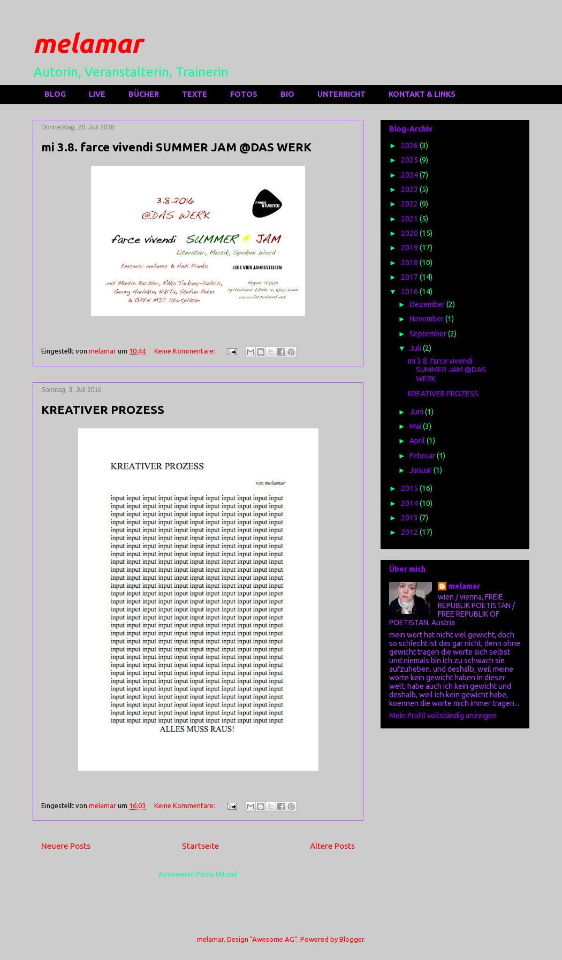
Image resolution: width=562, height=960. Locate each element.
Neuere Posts (65, 845)
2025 (410, 160)
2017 (410, 277)
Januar (421, 470)
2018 (410, 262)
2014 (410, 503)
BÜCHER (143, 94)
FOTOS (243, 94)
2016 (410, 291)
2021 (410, 218)
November (427, 318)
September (428, 333)
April (418, 440)
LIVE (97, 94)
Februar (423, 455)
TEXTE (194, 94)
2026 (410, 145)
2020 (410, 233)
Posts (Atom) (217, 874)
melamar (87, 43)
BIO (287, 94)
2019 (410, 247)
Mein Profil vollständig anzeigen (443, 715)
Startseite (200, 845)
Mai (416, 426)
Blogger (351, 939)
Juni (417, 412)
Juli (416, 348)
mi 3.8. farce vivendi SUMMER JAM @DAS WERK (176, 146)
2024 (410, 175)
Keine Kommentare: (185, 351)
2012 (410, 532)
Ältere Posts (332, 845)
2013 (410, 517)
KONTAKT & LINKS (422, 94)
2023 (410, 189)
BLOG (55, 94)
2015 (410, 488)
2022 (410, 203)
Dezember (427, 304)
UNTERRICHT (341, 94)
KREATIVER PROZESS (102, 409)
